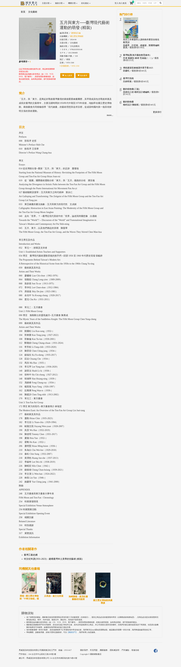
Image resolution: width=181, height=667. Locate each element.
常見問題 (94, 650)
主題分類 (46, 3)
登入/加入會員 (120, 3)
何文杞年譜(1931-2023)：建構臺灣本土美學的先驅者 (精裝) (53, 559)
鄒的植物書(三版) (131, 89)
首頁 (23, 12)
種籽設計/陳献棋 (131, 105)
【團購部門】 (72, 632)
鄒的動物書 (128, 102)
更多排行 (157, 112)
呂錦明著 (127, 81)
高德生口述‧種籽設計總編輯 (136, 92)
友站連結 (85, 3)
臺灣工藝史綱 (30, 555)
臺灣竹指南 (128, 78)
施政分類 (59, 3)
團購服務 (103, 650)
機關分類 (72, 3)
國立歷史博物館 (76, 36)
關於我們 (84, 650)
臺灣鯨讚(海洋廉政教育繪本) (136, 55)
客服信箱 (135, 650)
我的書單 (82, 76)
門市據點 (125, 650)
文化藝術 (32, 12)
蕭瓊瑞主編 (76, 33)
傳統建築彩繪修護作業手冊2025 (138, 68)
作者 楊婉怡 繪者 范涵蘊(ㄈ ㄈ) (137, 58)
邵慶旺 (126, 71)
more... (110, 115)
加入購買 (67, 76)
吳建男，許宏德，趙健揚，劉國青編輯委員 (141, 46)
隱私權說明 (114, 650)
